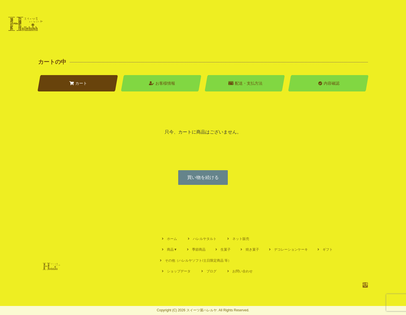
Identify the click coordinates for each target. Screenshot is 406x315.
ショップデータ (179, 271)
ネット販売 (240, 239)
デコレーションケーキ (291, 249)
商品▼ (172, 249)
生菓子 (225, 249)
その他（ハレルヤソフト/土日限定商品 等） (198, 260)
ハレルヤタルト (205, 239)
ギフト (328, 249)
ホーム (172, 239)
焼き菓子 (252, 249)
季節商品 (199, 249)
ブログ (211, 271)
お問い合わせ (242, 271)
